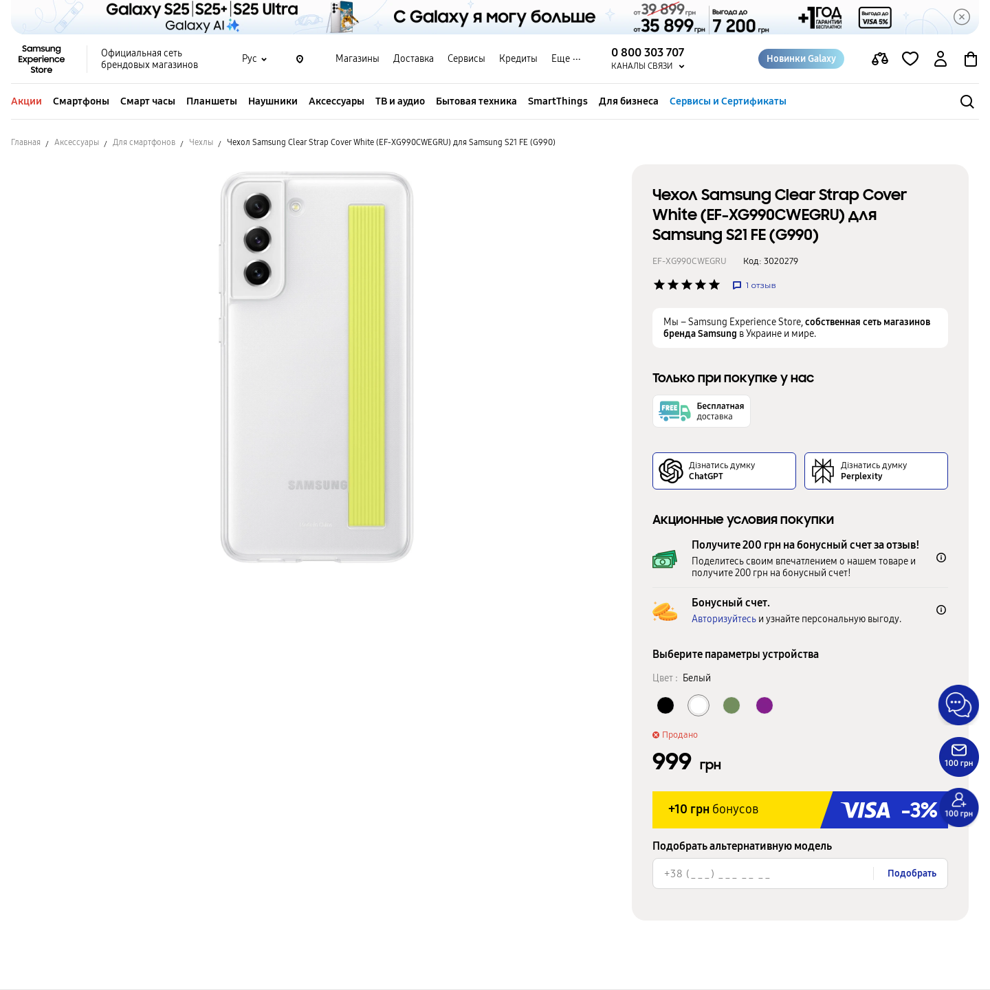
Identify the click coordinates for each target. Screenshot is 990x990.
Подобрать (912, 873)
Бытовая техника (476, 101)
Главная (26, 142)
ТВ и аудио (400, 101)
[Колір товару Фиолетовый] (764, 705)
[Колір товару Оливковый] (731, 705)
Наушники (273, 101)
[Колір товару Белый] (698, 705)
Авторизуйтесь (724, 619)
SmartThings (558, 101)
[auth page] (940, 59)
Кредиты (518, 59)
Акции (26, 101)
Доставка (413, 59)
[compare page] (880, 59)
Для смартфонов (144, 142)
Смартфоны (81, 101)
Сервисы (466, 59)
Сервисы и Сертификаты (728, 101)
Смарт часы (147, 101)
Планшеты (211, 101)
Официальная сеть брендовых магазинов (149, 59)
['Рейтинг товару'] (659, 285)
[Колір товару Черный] (665, 705)
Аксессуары (336, 101)
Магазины (358, 59)
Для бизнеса (629, 101)
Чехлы (201, 142)
